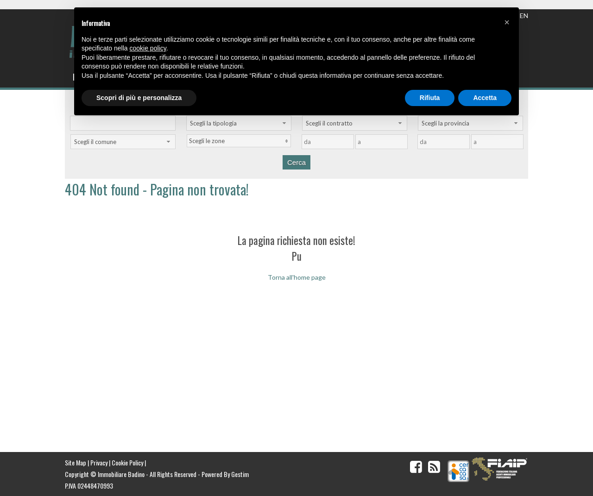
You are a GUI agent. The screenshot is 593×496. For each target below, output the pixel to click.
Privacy (98, 462)
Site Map (75, 462)
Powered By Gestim (225, 474)
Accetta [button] (485, 97)
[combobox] (238, 123)
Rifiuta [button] (430, 97)
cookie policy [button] (148, 48)
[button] (506, 22)
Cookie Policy (127, 462)
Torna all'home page (297, 277)
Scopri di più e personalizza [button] (139, 97)
